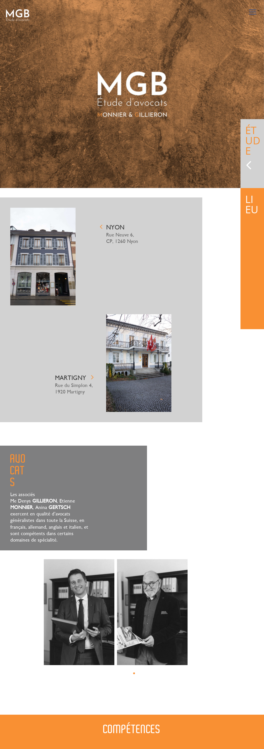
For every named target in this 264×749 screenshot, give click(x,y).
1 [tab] (134, 673)
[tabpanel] (132, 94)
